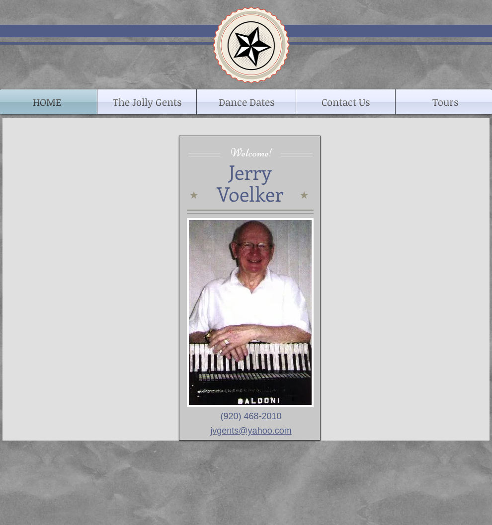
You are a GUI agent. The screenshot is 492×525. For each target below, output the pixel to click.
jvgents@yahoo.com (250, 431)
